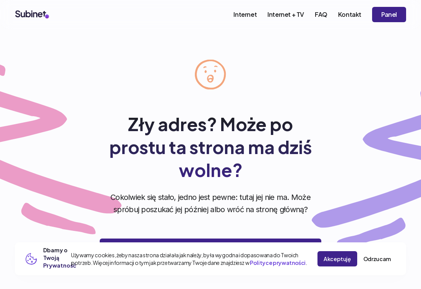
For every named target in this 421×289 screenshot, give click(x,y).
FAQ (321, 14)
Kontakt (349, 14)
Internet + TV (285, 14)
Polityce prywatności (278, 262)
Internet (245, 14)
